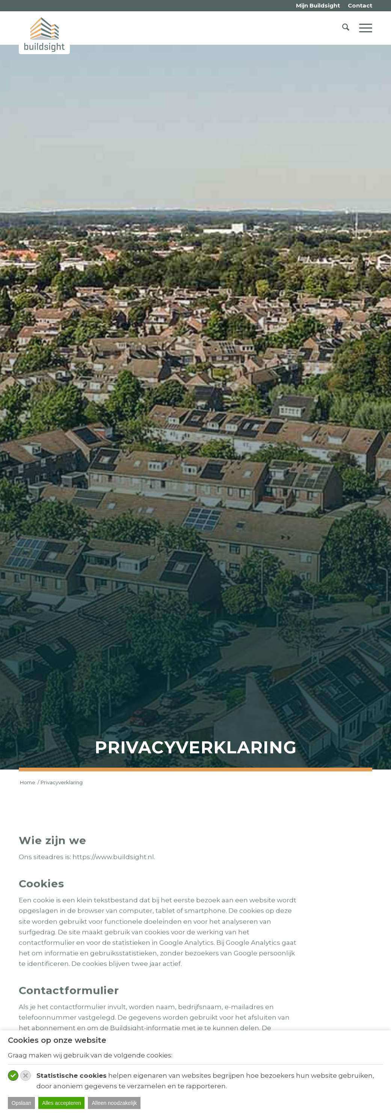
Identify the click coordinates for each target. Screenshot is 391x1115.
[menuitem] (318, 6)
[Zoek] (345, 28)
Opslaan (21, 1103)
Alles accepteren (61, 1103)
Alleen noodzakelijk (114, 1103)
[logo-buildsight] (44, 34)
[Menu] (363, 28)
